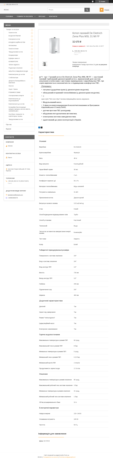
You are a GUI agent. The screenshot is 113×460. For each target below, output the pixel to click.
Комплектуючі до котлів (16, 104)
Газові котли (13, 32)
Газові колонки (13, 48)
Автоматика (13, 45)
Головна (9, 16)
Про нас (42, 16)
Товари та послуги (25, 16)
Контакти (53, 16)
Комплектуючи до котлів (17, 74)
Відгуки (8, 129)
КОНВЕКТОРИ (13, 61)
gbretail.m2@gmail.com (15, 195)
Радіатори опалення (15, 68)
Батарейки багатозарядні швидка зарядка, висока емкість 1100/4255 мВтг (19, 109)
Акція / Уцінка (13, 89)
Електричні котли (14, 39)
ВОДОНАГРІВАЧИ (15, 36)
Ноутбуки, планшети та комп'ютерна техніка (16, 115)
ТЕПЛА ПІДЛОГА (14, 65)
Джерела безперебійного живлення (17, 81)
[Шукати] (87, 10)
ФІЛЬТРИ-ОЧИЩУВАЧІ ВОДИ (18, 71)
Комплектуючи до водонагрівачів (14, 99)
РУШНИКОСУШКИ (14, 92)
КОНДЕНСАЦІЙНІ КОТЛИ (17, 42)
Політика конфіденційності (67, 457)
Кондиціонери (13, 55)
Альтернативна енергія (16, 95)
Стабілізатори (13, 77)
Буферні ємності (14, 58)
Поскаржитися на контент (50, 457)
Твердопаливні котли (16, 52)
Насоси (11, 86)
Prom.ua (66, 455)
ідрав (53, 90)
